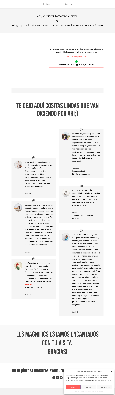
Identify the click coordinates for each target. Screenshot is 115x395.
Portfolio (46, 4)
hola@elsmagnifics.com (76, 57)
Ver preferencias (105, 387)
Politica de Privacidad (90, 391)
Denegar (89, 387)
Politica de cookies (80, 391)
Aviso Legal (100, 391)
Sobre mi (68, 4)
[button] (111, 372)
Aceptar (73, 387)
